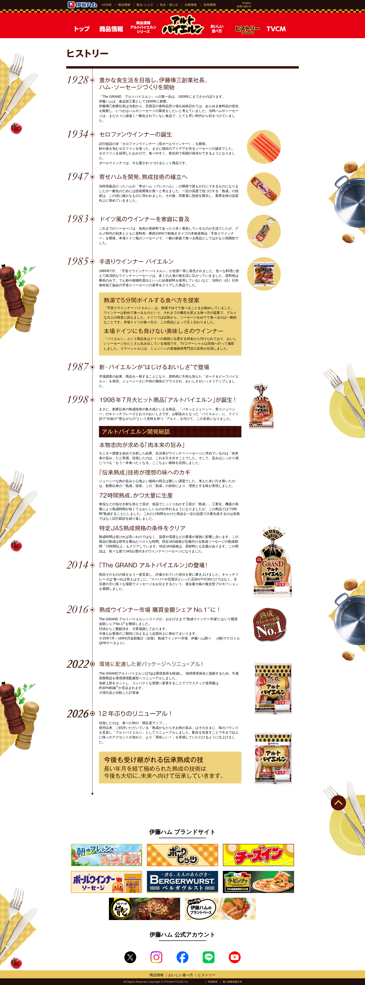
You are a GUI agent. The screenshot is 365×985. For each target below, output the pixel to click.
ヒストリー (206, 975)
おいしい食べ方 (180, 975)
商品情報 (157, 975)
